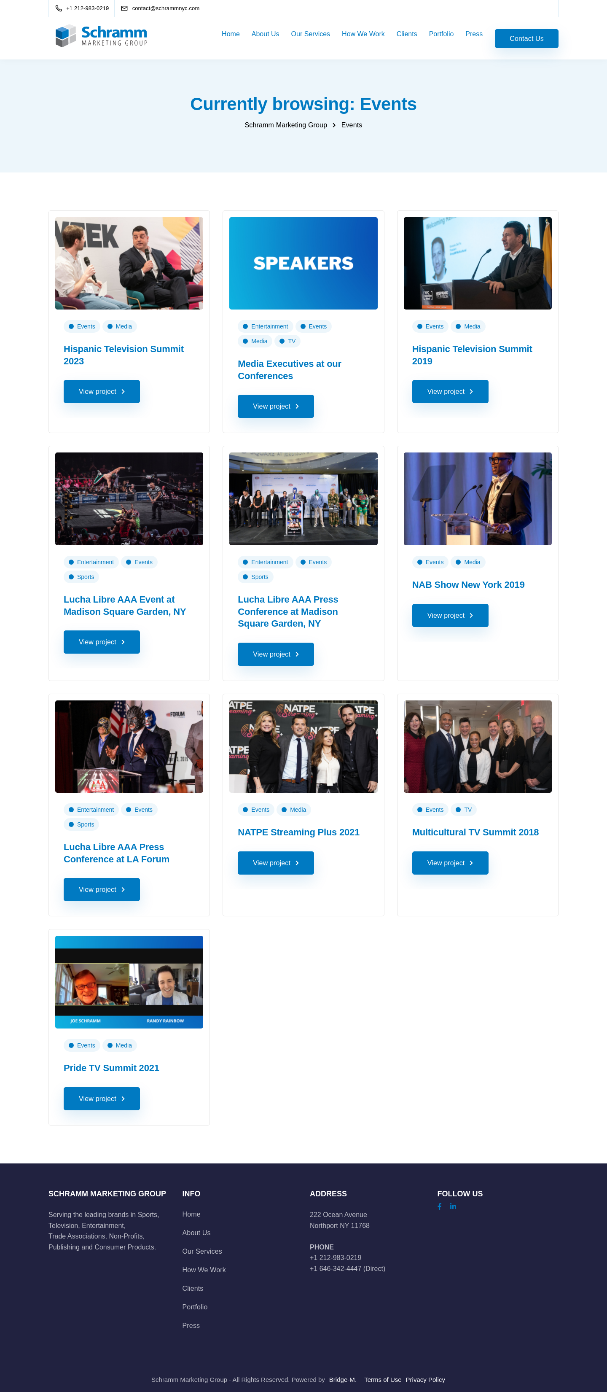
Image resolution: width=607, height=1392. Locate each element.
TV (291, 341)
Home (231, 34)
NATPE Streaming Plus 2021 (299, 832)
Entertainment (269, 326)
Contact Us (527, 38)
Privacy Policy (425, 1379)
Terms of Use (382, 1379)
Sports (85, 576)
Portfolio (441, 34)
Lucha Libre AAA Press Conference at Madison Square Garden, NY (288, 611)
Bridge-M (342, 1379)
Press (474, 34)
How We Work (363, 34)
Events (86, 326)
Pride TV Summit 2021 (111, 1068)
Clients (407, 34)
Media (124, 326)
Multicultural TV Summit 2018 (475, 832)
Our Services (310, 34)
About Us (265, 34)
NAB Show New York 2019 (468, 584)
